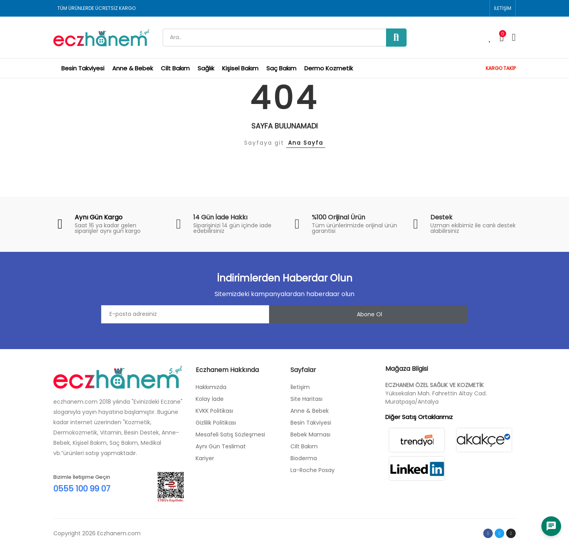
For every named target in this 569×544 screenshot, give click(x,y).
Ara (396, 37)
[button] (503, 8)
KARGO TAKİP (501, 68)
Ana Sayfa (305, 143)
